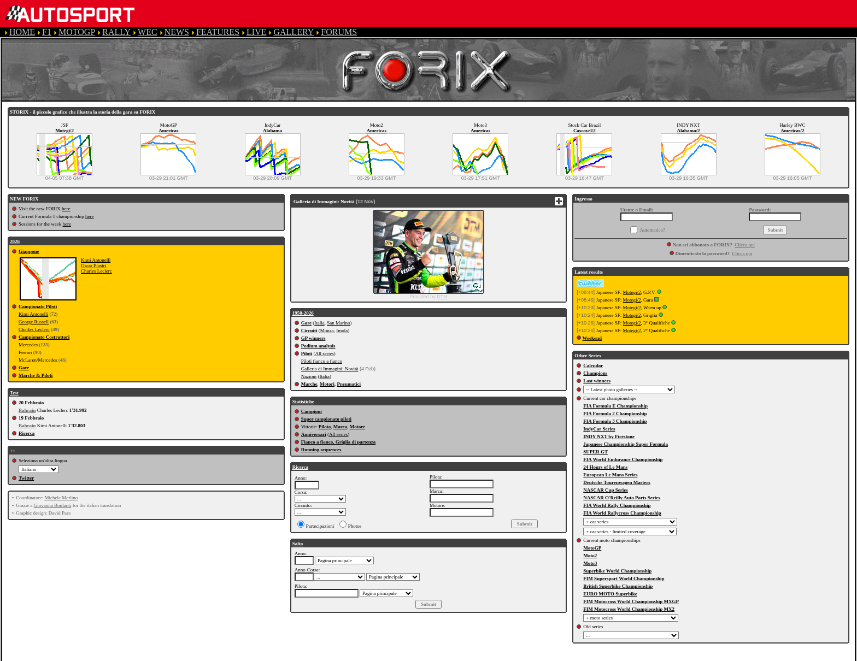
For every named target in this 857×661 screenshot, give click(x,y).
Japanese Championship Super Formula (625, 444)
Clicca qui (745, 244)
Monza (327, 330)
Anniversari (313, 434)
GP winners (313, 338)
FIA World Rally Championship (616, 505)
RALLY (116, 32)
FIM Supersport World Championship (623, 578)
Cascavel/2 (584, 130)
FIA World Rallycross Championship (622, 513)
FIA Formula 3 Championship (615, 421)
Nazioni (309, 376)
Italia (319, 323)
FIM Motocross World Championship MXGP (631, 601)
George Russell (34, 321)
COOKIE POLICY (388, 655)
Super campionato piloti (326, 419)
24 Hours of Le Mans (605, 467)
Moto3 (590, 563)
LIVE (256, 32)
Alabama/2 (688, 130)
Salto (297, 543)
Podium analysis (318, 346)
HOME (22, 32)
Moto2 (590, 555)
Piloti (307, 353)
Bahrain (27, 410)
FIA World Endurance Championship (622, 459)
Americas (168, 130)
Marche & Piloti (35, 375)
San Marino (338, 323)
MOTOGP (76, 32)
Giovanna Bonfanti (53, 505)
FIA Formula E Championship (615, 406)
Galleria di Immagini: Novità (330, 368)
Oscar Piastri (93, 265)
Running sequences (321, 449)
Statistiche (303, 401)
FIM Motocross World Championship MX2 (628, 609)
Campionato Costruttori (44, 337)
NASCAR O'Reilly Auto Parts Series (621, 497)
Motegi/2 (64, 130)
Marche (309, 384)
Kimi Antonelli (95, 260)
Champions (595, 373)
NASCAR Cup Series (605, 490)
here (66, 208)
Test (14, 393)
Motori (327, 384)
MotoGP (592, 548)
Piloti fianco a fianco (321, 361)
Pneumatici (349, 384)
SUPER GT (595, 452)
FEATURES (217, 32)
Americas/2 (792, 130)
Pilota (325, 426)
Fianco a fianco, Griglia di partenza (338, 442)
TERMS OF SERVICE (230, 655)
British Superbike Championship (618, 586)
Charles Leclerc (96, 271)
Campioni (311, 411)
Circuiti (309, 330)
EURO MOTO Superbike (610, 594)
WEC (147, 32)
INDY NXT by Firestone (609, 436)
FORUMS (339, 32)
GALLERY (293, 32)
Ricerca (26, 433)
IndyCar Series (599, 429)
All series (324, 353)
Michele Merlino (61, 497)
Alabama (272, 130)
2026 (15, 241)
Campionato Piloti (38, 306)
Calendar (593, 365)
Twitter (26, 478)
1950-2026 (303, 313)
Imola (342, 330)
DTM (442, 296)
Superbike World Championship (617, 571)
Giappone (29, 251)
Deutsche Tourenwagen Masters (616, 482)
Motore (357, 426)
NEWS (177, 32)
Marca (340, 426)
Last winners (597, 380)
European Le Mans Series (610, 474)
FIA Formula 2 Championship (615, 413)
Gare (24, 367)
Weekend (592, 338)
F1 (46, 32)
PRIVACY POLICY (312, 655)
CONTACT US (456, 655)
